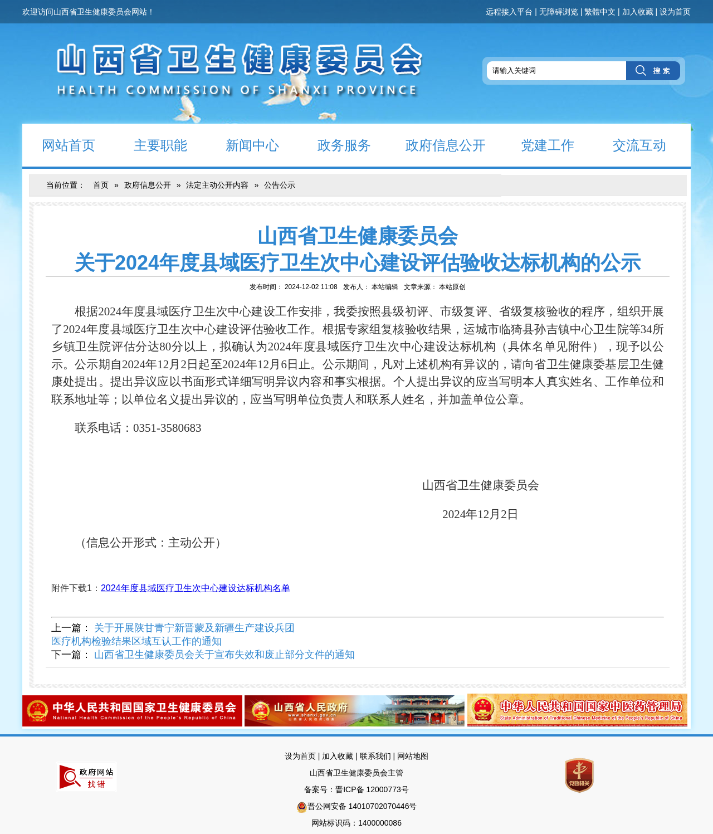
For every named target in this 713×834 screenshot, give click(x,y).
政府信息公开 (438, 144)
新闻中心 (242, 144)
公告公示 (279, 185)
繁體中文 (600, 11)
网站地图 (412, 756)
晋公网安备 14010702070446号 (362, 806)
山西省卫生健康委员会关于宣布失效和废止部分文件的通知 (224, 654)
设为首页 (675, 11)
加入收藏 (637, 11)
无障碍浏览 (558, 11)
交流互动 (629, 144)
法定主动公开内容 (217, 185)
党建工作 (537, 144)
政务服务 (334, 144)
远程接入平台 (509, 11)
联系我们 (375, 756)
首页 (101, 185)
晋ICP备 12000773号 (372, 789)
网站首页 (58, 144)
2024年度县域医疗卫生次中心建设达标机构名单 (195, 588)
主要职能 (150, 144)
